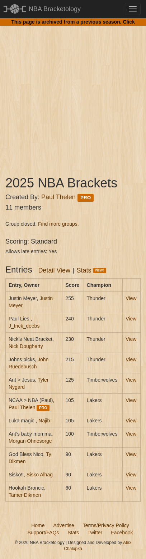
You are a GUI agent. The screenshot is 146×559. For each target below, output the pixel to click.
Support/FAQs (43, 532)
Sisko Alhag (40, 474)
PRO (85, 197)
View (131, 298)
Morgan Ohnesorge (30, 441)
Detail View (54, 270)
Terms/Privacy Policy (106, 525)
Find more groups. (58, 224)
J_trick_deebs (24, 326)
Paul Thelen (58, 197)
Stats (91, 270)
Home (37, 525)
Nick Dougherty (26, 346)
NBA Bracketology (55, 9)
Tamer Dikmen (25, 495)
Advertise (63, 525)
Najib (44, 420)
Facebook (122, 532)
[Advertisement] (73, 94)
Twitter (95, 532)
